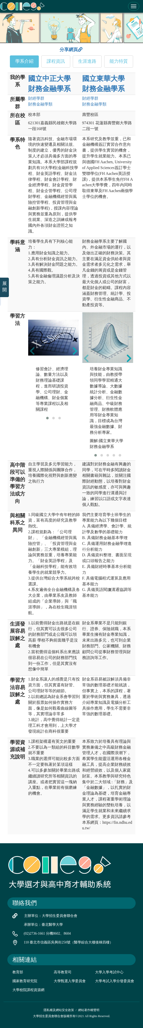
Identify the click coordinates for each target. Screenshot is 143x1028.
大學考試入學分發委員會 (114, 981)
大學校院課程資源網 (28, 990)
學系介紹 (24, 61)
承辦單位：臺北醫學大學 (43, 925)
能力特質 (119, 61)
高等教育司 (63, 972)
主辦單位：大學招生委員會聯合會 (50, 916)
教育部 (17, 972)
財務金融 (40, 104)
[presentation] (32, 350)
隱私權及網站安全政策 (59, 1010)
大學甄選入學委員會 (70, 981)
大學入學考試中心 (109, 972)
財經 (36, 98)
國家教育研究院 (24, 981)
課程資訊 (56, 61)
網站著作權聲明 (88, 1010)
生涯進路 (87, 61)
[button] (47, 418)
